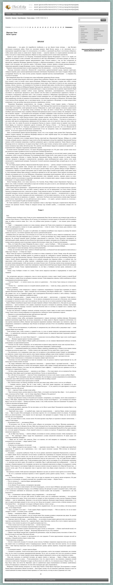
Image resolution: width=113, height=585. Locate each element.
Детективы (97, 28)
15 (42, 27)
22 (60, 27)
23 (63, 27)
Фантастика (84, 28)
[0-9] (77, 4)
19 (53, 27)
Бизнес (96, 39)
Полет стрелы (30, 18)
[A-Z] (73, 4)
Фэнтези (14, 18)
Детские (96, 32)
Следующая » (68, 27)
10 (30, 27)
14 (40, 27)
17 (48, 27)
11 (32, 27)
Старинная (84, 36)
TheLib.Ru (8, 18)
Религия (83, 37)
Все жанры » (83, 42)
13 (37, 27)
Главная (8, 14)
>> (40, 574)
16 (45, 27)
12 (35, 27)
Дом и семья (84, 39)
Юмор (95, 37)
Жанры (14, 14)
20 (55, 27)
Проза (82, 30)
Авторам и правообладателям (47, 580)
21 (58, 27)
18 (50, 27)
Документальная (98, 36)
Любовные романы (99, 30)
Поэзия (83, 34)
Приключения (84, 32)
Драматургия (97, 34)
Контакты (20, 14)
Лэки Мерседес (22, 18)
